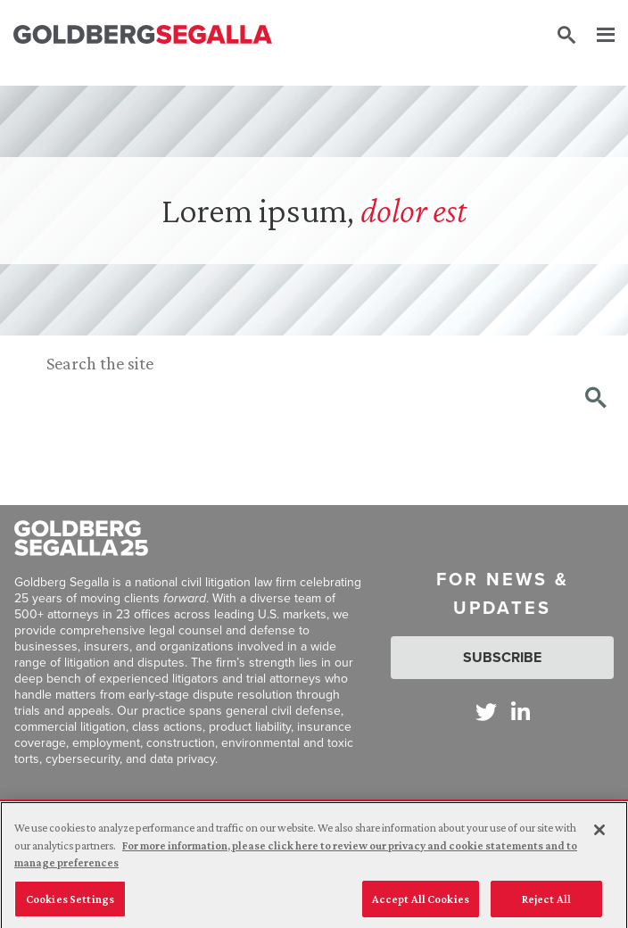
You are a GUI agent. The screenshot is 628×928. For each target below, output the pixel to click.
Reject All (546, 902)
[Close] (599, 833)
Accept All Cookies (420, 902)
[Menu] (597, 36)
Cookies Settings (70, 902)
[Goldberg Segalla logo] (142, 35)
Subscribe (502, 657)
